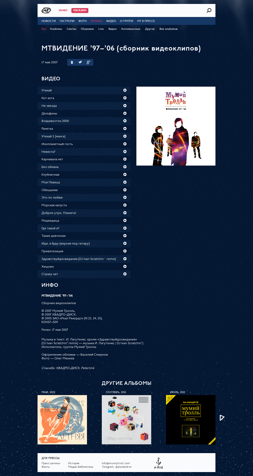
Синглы (71, 29)
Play (124, 90)
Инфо (63, 10)
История (73, 463)
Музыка (96, 21)
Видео (111, 21)
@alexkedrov (123, 467)
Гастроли (67, 21)
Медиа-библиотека (80, 467)
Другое (150, 29)
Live (101, 29)
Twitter (80, 62)
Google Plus (88, 62)
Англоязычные (130, 29)
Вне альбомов (169, 29)
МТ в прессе (146, 21)
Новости (49, 21)
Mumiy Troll (46, 10)
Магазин (79, 10)
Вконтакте (72, 62)
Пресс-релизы (51, 463)
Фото (82, 21)
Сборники (87, 29)
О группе (126, 21)
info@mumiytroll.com (116, 463)
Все (44, 29)
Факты (46, 467)
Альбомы (56, 29)
